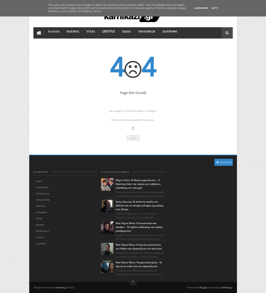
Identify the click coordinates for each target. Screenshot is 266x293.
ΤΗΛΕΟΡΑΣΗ (146, 31)
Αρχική (133, 138)
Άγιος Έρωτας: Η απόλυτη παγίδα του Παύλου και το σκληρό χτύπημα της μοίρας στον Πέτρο (140, 205)
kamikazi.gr (61, 287)
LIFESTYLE (108, 31)
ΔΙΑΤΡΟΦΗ (169, 31)
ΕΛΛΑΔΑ (54, 31)
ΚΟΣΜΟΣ (73, 31)
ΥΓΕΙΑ (90, 31)
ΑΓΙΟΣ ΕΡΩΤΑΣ (43, 200)
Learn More (201, 8)
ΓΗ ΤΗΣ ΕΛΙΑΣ (43, 193)
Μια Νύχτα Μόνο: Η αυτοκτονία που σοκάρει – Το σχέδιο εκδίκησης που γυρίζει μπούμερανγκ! (139, 227)
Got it (214, 8)
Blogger (203, 287)
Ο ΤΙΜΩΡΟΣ (41, 212)
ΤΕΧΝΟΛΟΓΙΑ (42, 231)
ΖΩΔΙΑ (126, 31)
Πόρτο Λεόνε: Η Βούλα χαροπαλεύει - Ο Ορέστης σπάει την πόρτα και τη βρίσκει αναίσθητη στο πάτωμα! (138, 184)
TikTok (39, 218)
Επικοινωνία (223, 162)
